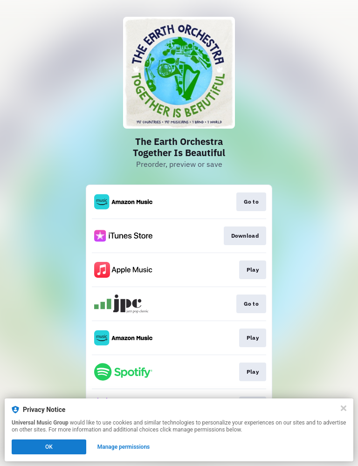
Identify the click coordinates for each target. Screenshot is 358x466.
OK (49, 447)
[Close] (343, 408)
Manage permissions (123, 447)
